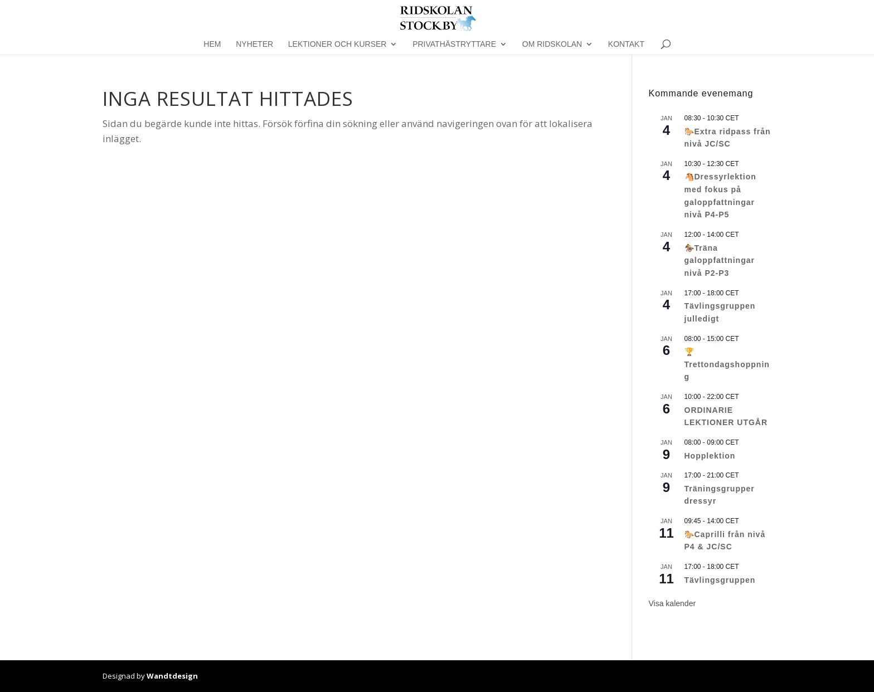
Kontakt (626, 44)
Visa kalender (672, 603)
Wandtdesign (172, 676)
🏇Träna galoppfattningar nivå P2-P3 (719, 260)
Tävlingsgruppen (720, 580)
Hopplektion (710, 455)
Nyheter (254, 44)
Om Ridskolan (552, 44)
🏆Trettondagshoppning (727, 364)
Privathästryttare (454, 44)
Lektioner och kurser (337, 44)
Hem (212, 44)
